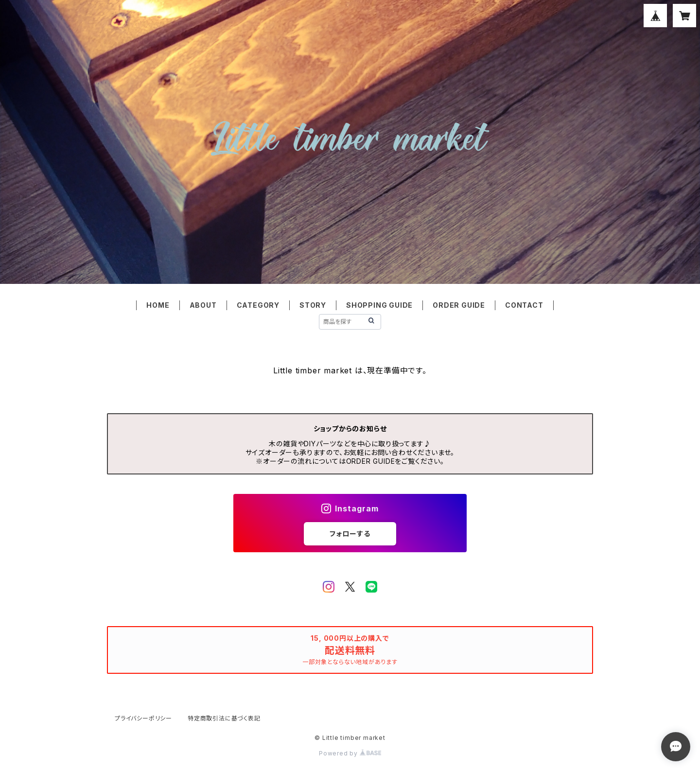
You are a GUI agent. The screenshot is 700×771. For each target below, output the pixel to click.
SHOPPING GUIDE (379, 305)
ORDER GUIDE (459, 305)
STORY (312, 305)
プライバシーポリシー (143, 718)
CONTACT (524, 305)
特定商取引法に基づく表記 (224, 718)
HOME (157, 305)
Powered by (350, 753)
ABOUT (203, 305)
